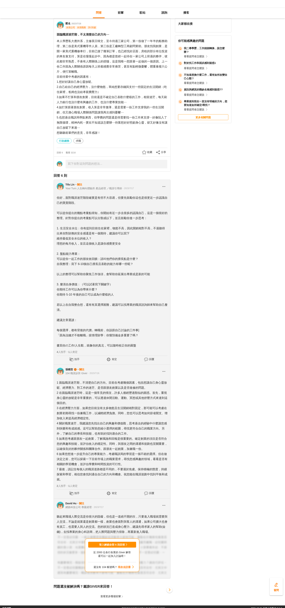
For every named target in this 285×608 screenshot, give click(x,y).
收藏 (149, 152)
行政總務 (64, 140)
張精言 (69, 369)
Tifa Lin (70, 184)
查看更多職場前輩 (110, 596)
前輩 (121, 12)
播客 (186, 12)
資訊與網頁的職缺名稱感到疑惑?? (203, 89)
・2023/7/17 (128, 188)
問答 (99, 12)
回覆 (151, 359)
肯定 (114, 359)
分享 (163, 152)
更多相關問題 (203, 117)
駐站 (142, 12)
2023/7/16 (76, 23)
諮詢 (164, 12)
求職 (78, 140)
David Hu (71, 503)
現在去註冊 (124, 567)
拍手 (76, 359)
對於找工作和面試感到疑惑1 (200, 63)
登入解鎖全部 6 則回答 (112, 544)
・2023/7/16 (93, 373)
